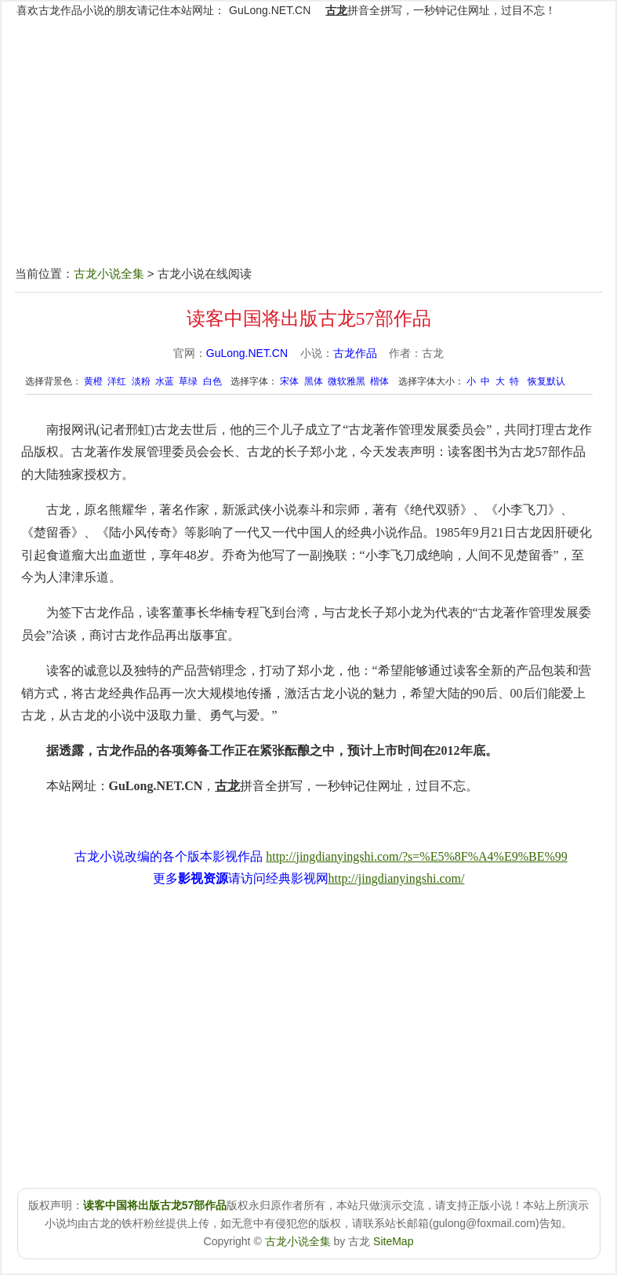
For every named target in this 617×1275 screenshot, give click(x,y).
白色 (212, 381)
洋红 (116, 381)
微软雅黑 (346, 381)
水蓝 (164, 381)
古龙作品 (355, 353)
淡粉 (141, 381)
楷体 (379, 381)
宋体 (289, 381)
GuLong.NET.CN (269, 10)
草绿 (188, 381)
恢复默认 (546, 381)
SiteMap (393, 1241)
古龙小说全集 (109, 273)
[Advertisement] (308, 150)
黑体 (313, 381)
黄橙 (93, 381)
